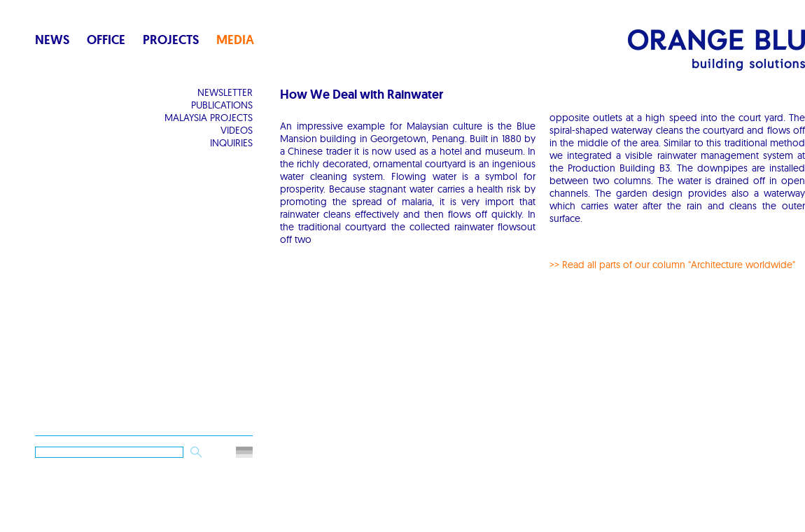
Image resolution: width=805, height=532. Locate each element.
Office (106, 39)
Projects (171, 39)
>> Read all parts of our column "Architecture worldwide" (672, 264)
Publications (222, 105)
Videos (236, 130)
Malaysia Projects (208, 117)
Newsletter (225, 92)
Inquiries (231, 142)
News (52, 39)
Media (235, 39)
